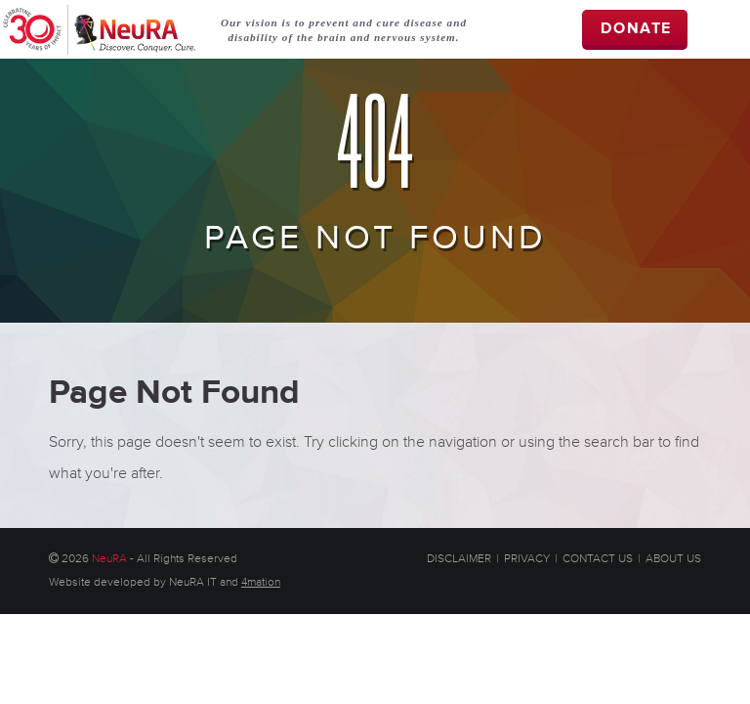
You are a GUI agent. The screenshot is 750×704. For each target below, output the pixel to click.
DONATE (636, 29)
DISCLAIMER (459, 558)
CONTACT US (597, 558)
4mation (260, 582)
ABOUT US (673, 558)
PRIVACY (527, 558)
